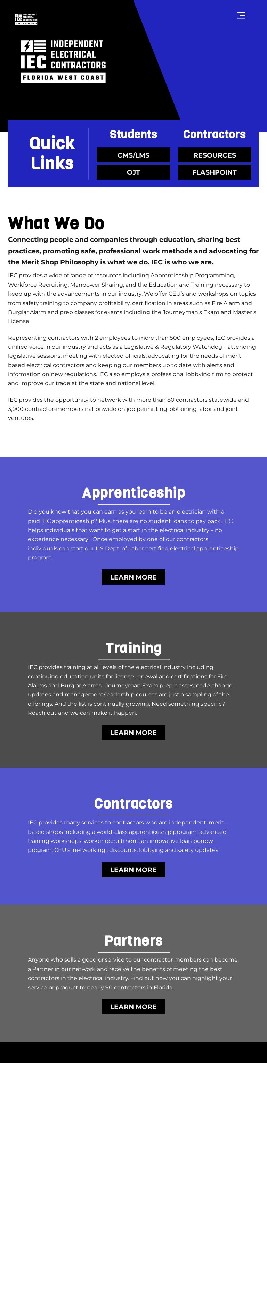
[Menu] (241, 16)
